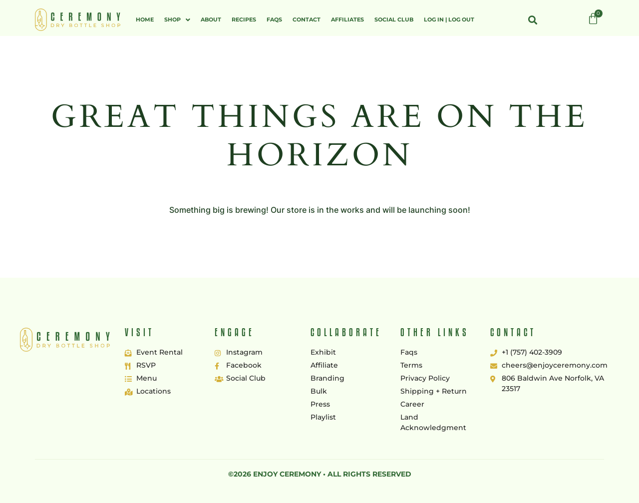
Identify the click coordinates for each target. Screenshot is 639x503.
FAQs (274, 19)
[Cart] (593, 19)
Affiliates (347, 19)
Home (145, 19)
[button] (177, 19)
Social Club (393, 19)
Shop (177, 19)
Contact (306, 19)
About (211, 19)
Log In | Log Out (449, 19)
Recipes (244, 19)
